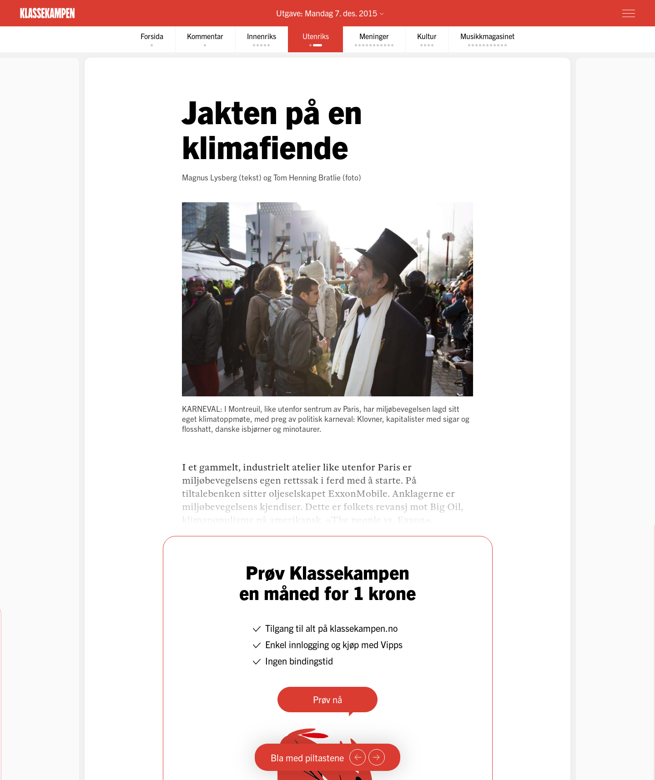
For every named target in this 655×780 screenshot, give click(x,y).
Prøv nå (327, 699)
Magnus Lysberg (209, 177)
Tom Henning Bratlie (307, 177)
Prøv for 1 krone (574, 12)
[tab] (152, 39)
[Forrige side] (357, 757)
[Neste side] (376, 757)
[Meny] (628, 13)
